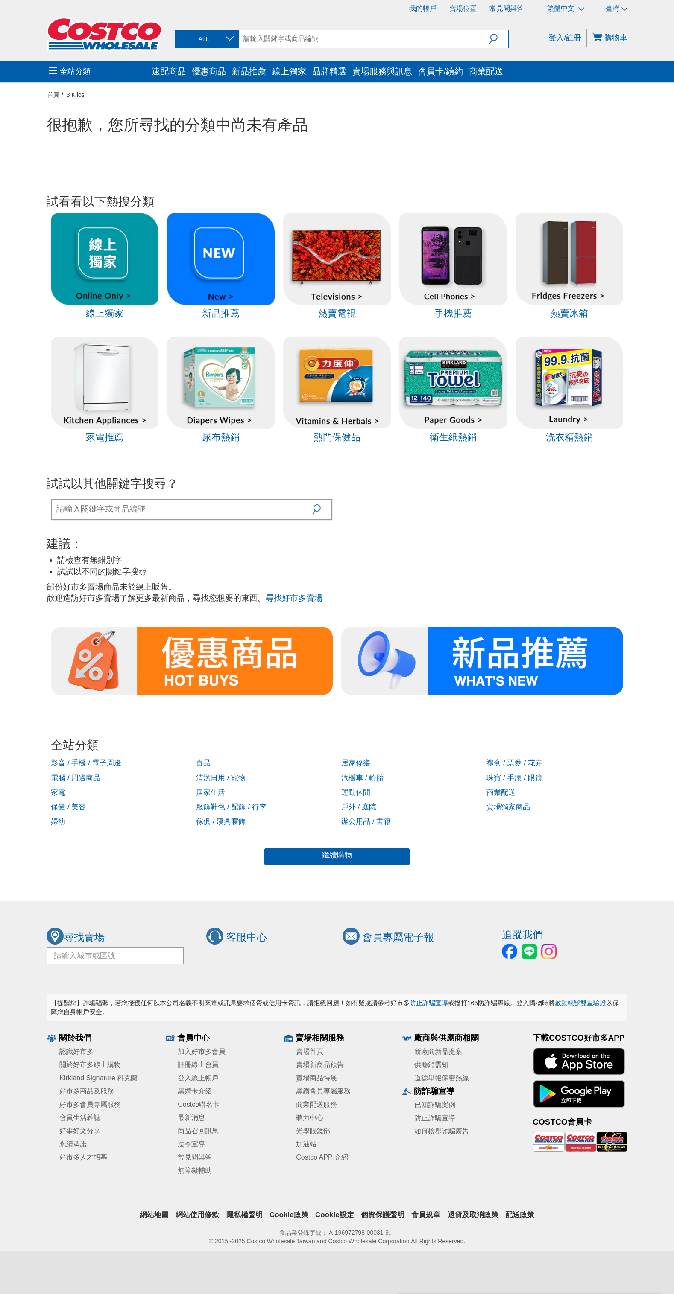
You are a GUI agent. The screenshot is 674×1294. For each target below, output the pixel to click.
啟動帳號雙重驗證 (580, 1002)
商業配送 (501, 792)
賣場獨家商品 (508, 807)
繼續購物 (337, 855)
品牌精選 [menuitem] (329, 71)
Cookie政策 (289, 1215)
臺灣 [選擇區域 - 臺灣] (616, 8)
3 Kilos (76, 94)
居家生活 (210, 792)
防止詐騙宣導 (429, 1002)
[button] (498, 38)
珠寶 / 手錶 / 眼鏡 (514, 777)
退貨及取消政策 (473, 1215)
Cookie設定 (334, 1215)
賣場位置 (463, 8)
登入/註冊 (564, 37)
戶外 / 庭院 (358, 807)
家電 (58, 792)
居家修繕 (355, 763)
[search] (364, 38)
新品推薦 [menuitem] (249, 71)
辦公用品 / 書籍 (366, 821)
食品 (203, 763)
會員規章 (425, 1215)
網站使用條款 (197, 1215)
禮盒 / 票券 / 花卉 (514, 763)
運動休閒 (355, 792)
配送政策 (519, 1215)
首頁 (53, 94)
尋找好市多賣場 (294, 597)
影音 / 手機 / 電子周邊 (86, 763)
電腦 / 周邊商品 (75, 777)
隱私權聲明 (244, 1215)
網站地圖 (154, 1215)
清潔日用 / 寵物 (221, 777)
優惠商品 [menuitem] (209, 71)
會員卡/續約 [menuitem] (440, 71)
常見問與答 (506, 8)
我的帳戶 (423, 8)
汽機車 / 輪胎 (362, 777)
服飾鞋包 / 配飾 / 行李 (231, 807)
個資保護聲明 (382, 1215)
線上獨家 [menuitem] (289, 71)
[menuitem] (99, 71)
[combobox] (206, 39)
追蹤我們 (522, 934)
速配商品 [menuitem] (169, 71)
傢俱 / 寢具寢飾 (221, 821)
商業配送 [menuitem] (486, 71)
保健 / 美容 (68, 807)
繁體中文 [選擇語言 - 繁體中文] (565, 8)
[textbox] (182, 509)
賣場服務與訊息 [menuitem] (382, 71)
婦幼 (58, 821)
